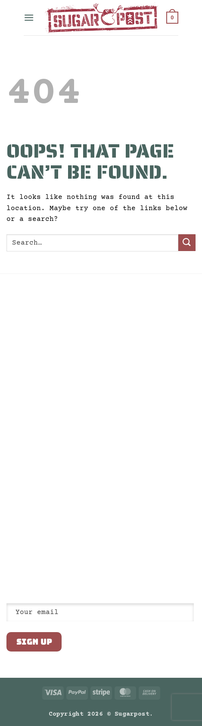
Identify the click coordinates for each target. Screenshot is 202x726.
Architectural (28, 366)
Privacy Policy (30, 322)
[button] (29, 17)
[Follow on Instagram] (22, 541)
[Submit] (187, 242)
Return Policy (28, 337)
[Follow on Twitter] (32, 541)
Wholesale (21, 351)
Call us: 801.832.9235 (42, 487)
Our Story (21, 307)
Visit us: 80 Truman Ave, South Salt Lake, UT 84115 (49, 521)
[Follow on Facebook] (11, 541)
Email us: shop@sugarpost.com (54, 502)
